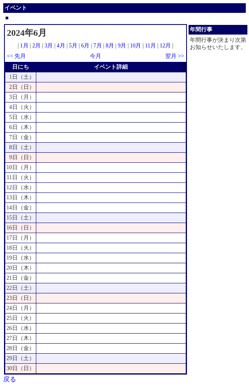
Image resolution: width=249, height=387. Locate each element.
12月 (165, 46)
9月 (122, 46)
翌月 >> (174, 56)
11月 (150, 46)
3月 (49, 46)
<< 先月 (16, 56)
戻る (9, 379)
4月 (61, 46)
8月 (110, 46)
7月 (97, 46)
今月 (95, 56)
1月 (24, 46)
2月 (36, 46)
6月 (85, 46)
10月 (135, 46)
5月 (73, 46)
